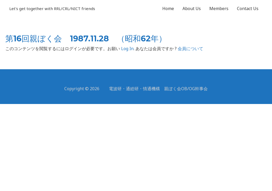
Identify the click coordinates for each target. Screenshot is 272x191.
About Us (191, 8)
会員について (190, 48)
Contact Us (247, 8)
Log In (127, 48)
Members (218, 8)
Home (168, 8)
